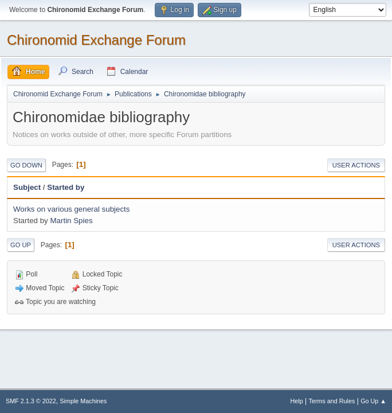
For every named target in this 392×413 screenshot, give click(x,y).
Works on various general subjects (71, 209)
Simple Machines (83, 401)
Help (297, 401)
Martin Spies (71, 220)
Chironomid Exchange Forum (96, 40)
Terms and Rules (332, 401)
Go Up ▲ (373, 401)
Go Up (20, 244)
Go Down (26, 165)
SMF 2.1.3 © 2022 (31, 401)
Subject (27, 187)
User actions (356, 165)
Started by (65, 187)
